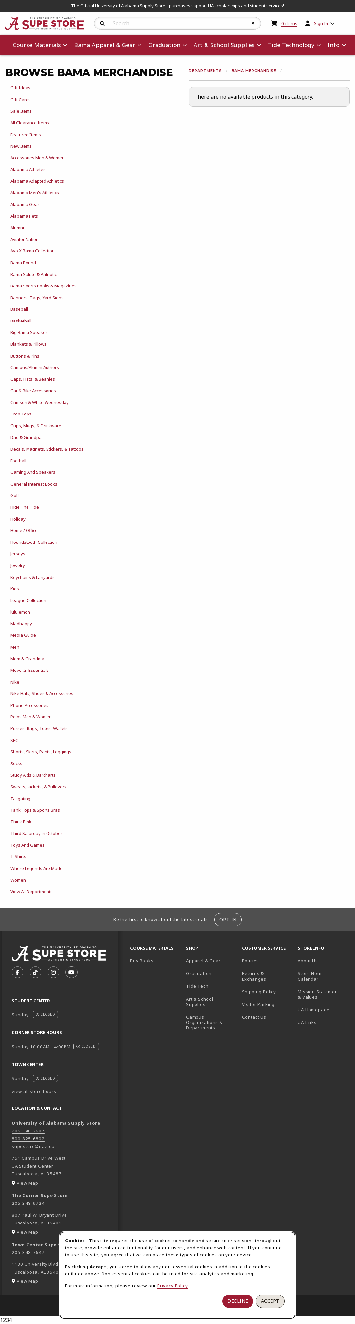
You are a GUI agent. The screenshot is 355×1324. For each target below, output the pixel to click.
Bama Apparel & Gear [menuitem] (104, 45)
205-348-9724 (28, 1203)
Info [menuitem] (333, 45)
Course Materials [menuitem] (37, 45)
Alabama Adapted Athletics (37, 181)
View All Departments (31, 891)
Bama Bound (23, 263)
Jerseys (17, 554)
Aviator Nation (24, 239)
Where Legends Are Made (36, 868)
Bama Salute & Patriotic (33, 274)
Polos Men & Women (31, 717)
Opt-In (228, 919)
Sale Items (21, 111)
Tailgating (20, 798)
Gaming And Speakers (32, 472)
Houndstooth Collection (33, 542)
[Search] (102, 23)
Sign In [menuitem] (321, 23)
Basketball (20, 321)
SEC (14, 740)
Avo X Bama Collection (32, 251)
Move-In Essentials (29, 670)
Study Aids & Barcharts (33, 775)
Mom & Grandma (27, 659)
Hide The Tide (24, 507)
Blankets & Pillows (28, 344)
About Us (308, 961)
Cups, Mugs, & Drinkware (35, 426)
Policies (250, 961)
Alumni (17, 227)
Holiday (18, 519)
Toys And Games (27, 845)
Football (18, 461)
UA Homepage (323, 1009)
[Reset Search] (253, 23)
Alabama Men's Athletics (34, 192)
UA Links (307, 1022)
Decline (237, 1301)
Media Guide (23, 635)
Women (18, 880)
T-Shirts (18, 856)
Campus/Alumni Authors (34, 367)
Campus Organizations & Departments (211, 1022)
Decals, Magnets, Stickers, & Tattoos (47, 449)
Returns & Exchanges (254, 976)
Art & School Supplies (199, 1001)
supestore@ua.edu (33, 1146)
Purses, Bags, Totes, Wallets (39, 728)
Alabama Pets (24, 216)
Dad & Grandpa (26, 437)
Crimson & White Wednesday (39, 402)
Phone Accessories (29, 705)
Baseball (19, 309)
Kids (14, 589)
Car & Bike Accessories (33, 391)
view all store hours (34, 1091)
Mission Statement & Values (318, 994)
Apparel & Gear (203, 961)
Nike (14, 682)
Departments (205, 70)
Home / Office (24, 530)
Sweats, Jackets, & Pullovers (38, 787)
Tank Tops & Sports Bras (35, 810)
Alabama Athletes (28, 169)
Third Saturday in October (36, 833)
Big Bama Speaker (28, 332)
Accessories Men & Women (37, 158)
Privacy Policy (172, 1286)
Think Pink (20, 822)
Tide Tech (197, 986)
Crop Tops (20, 414)
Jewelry (17, 565)
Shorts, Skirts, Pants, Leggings (40, 752)
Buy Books (141, 961)
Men (14, 647)
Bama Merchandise (254, 70)
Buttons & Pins (24, 356)
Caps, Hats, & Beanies (32, 379)
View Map (27, 1183)
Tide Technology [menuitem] (291, 45)
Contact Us (254, 1017)
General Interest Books (33, 484)
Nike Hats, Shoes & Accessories (41, 693)
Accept (270, 1301)
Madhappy (21, 624)
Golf (14, 495)
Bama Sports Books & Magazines (43, 286)
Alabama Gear (24, 204)
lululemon (20, 612)
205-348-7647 (28, 1252)
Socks (16, 763)
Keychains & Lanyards (32, 577)
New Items (21, 146)
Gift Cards (20, 99)
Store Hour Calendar (323, 976)
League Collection (28, 600)
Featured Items (25, 135)
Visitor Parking (258, 1004)
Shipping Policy (259, 992)
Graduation (199, 973)
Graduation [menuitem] (164, 45)
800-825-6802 (28, 1139)
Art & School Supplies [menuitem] (224, 45)
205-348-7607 (28, 1131)
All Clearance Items (29, 123)
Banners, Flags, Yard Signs (37, 298)
